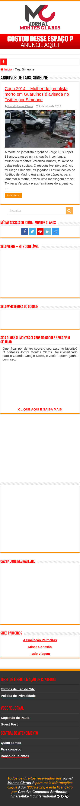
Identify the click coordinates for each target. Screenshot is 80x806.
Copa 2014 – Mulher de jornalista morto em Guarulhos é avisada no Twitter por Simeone (37, 94)
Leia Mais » (13, 195)
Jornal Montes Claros (20, 106)
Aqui (22, 787)
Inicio (6, 69)
